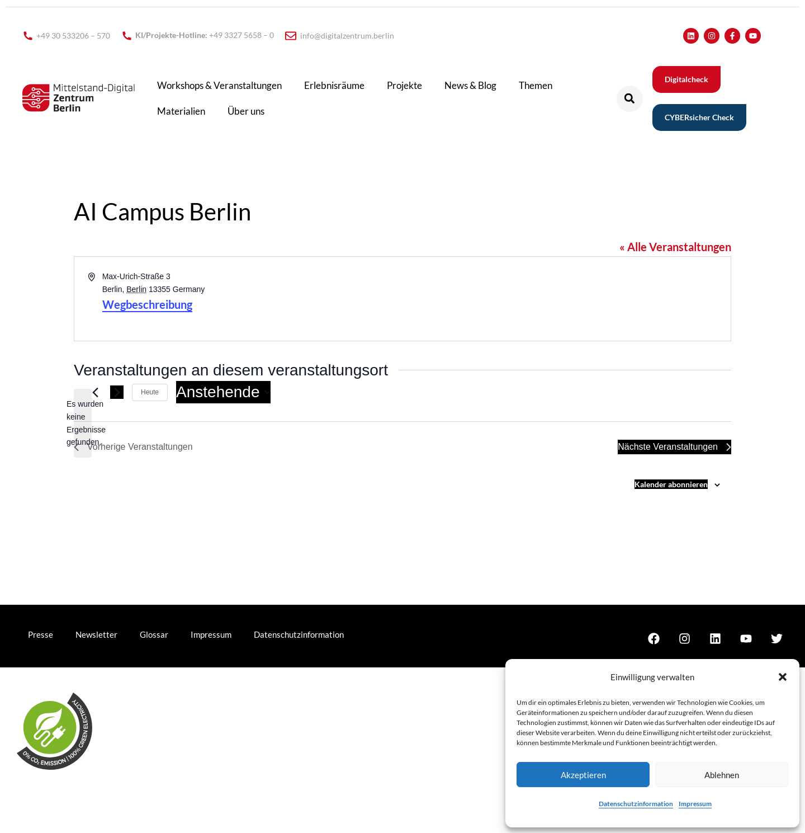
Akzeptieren (583, 775)
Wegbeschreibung (147, 304)
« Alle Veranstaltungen (675, 246)
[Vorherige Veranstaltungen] (95, 392)
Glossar (154, 634)
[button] (782, 677)
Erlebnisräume (334, 85)
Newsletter (96, 634)
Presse (40, 634)
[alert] (83, 423)
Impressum (695, 803)
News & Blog (470, 85)
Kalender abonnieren (671, 484)
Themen (535, 85)
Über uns (246, 111)
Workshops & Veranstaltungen (219, 85)
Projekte (404, 85)
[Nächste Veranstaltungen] (117, 392)
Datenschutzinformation (636, 803)
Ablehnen (721, 775)
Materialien (181, 111)
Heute (150, 392)
